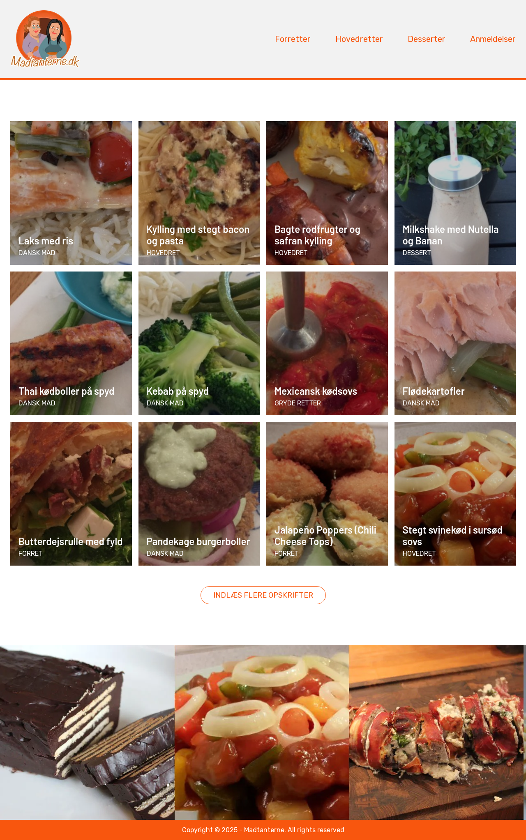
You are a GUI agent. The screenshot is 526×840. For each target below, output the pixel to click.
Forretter (293, 39)
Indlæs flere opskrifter (263, 595)
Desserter (426, 39)
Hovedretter (359, 39)
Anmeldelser (493, 39)
